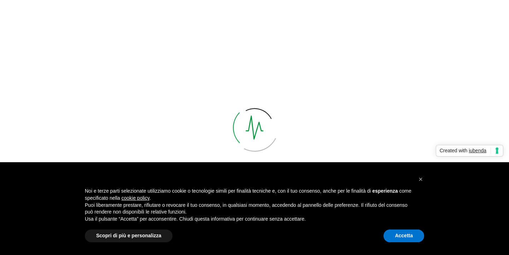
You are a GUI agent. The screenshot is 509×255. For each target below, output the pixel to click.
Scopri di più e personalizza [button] (128, 235)
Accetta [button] (404, 235)
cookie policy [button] (136, 198)
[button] (420, 179)
